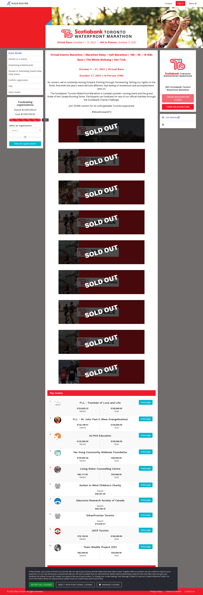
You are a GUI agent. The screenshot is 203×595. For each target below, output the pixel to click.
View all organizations (25, 143)
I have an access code (178, 106)
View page (146, 402)
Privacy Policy (156, 591)
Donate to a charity (17, 59)
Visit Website (173, 117)
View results (14, 92)
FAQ (10, 86)
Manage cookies (109, 584)
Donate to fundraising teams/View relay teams (25, 72)
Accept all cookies (41, 584)
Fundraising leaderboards (20, 65)
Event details (15, 53)
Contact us (190, 591)
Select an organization (20, 125)
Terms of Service (173, 591)
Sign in (180, 3)
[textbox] (25, 130)
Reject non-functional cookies (75, 584)
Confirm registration (18, 80)
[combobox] (25, 130)
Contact (168, 3)
